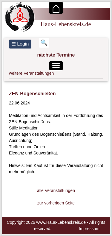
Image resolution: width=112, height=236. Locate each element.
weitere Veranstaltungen (31, 73)
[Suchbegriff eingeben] (44, 43)
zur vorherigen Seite (56, 203)
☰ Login (20, 43)
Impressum (89, 228)
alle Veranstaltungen (56, 190)
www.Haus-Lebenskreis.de (61, 222)
